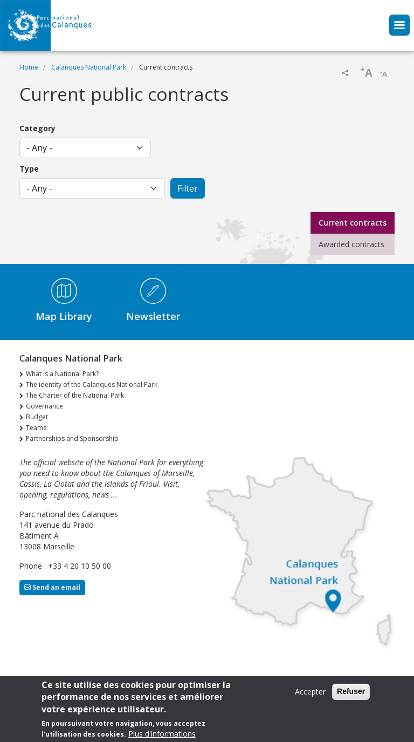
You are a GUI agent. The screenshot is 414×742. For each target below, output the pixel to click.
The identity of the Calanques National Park (91, 384)
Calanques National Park (88, 67)
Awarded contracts (351, 244)
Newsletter (153, 316)
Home (28, 67)
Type (29, 169)
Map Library (64, 316)
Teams (36, 427)
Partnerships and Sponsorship (72, 438)
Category (37, 128)
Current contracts (353, 222)
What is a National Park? (62, 373)
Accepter (310, 695)
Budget (37, 416)
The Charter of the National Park (75, 395)
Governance (44, 406)
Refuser (351, 694)
